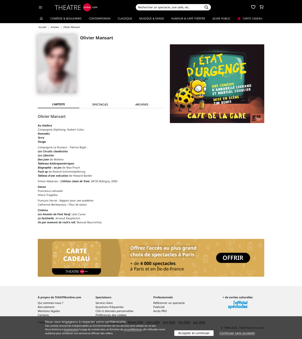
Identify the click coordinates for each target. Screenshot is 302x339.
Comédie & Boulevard (65, 18)
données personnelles (119, 311)
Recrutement (46, 307)
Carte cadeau (250, 18)
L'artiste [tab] (58, 104)
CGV (98, 311)
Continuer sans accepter (237, 333)
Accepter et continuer (194, 333)
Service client (104, 303)
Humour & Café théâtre (188, 18)
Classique (125, 18)
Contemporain (100, 18)
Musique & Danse (151, 18)
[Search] (169, 7)
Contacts (43, 315)
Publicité (158, 307)
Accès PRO (160, 311)
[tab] (100, 104)
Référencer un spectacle (169, 303)
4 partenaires (71, 329)
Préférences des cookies (111, 315)
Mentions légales (49, 311)
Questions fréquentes (110, 307)
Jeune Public (222, 18)
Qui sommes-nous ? (50, 303)
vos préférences (133, 329)
